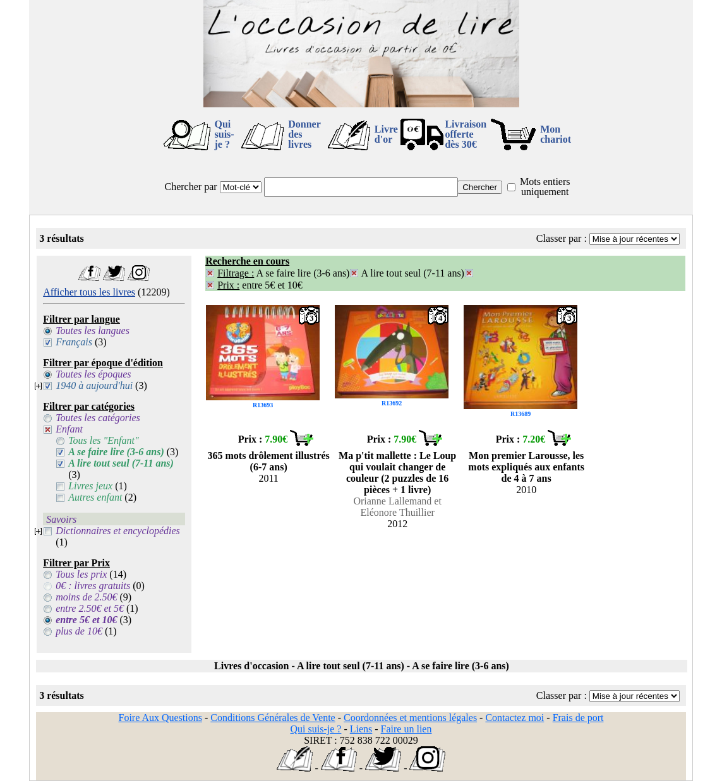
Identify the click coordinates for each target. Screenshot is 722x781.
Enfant (69, 429)
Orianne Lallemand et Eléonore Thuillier (397, 507)
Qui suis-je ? (224, 134)
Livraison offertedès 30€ (465, 134)
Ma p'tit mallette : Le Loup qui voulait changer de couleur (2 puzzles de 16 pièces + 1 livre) (397, 472)
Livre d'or (386, 134)
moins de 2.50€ (86, 597)
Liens (361, 729)
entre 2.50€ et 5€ (90, 608)
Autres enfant (95, 497)
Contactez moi (514, 717)
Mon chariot (555, 134)
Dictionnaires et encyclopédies (118, 530)
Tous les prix (81, 574)
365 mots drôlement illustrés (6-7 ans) (269, 461)
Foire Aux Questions (160, 717)
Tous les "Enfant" (103, 440)
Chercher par (191, 186)
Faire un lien (406, 729)
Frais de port (578, 717)
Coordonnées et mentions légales (410, 717)
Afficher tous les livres (89, 292)
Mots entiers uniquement (545, 186)
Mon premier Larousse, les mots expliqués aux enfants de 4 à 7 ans (526, 467)
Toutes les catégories (98, 417)
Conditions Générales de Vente (272, 717)
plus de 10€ (79, 631)
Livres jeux (90, 485)
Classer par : (561, 238)
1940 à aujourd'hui (94, 385)
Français (74, 342)
